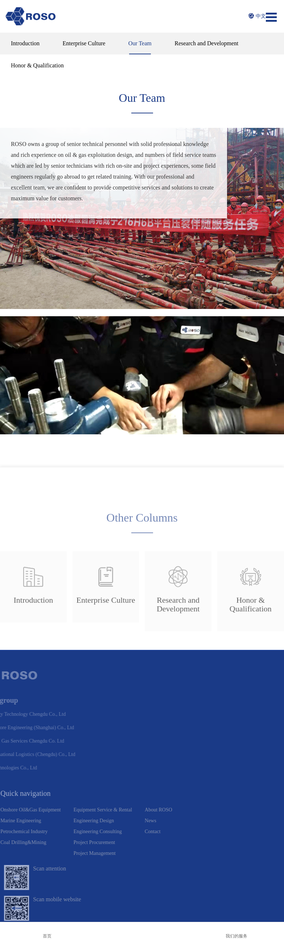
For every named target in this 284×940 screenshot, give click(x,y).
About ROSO (144, 781)
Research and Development (206, 43)
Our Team (140, 43)
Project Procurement (80, 814)
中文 (257, 16)
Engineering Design (79, 792)
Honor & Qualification (37, 65)
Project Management (80, 825)
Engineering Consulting (83, 803)
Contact (139, 803)
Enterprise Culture (84, 43)
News (136, 792)
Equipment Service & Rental (88, 781)
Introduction (25, 43)
